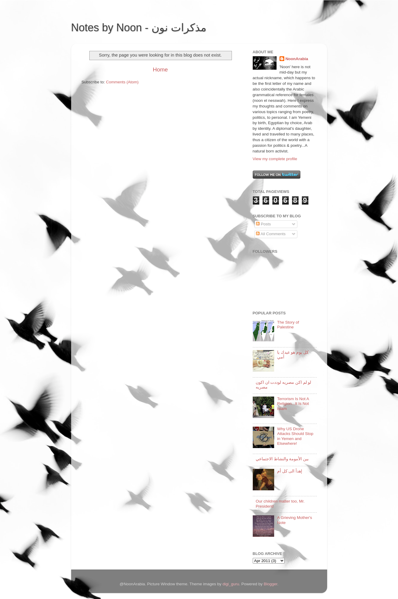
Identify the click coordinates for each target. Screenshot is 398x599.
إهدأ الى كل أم (289, 471)
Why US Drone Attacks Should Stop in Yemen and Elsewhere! (295, 436)
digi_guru (231, 584)
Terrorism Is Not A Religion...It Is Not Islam (293, 404)
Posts (263, 224)
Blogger (270, 584)
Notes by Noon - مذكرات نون (138, 27)
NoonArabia (296, 59)
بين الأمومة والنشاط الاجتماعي (282, 459)
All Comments (270, 234)
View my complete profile (275, 159)
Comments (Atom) (122, 82)
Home (160, 69)
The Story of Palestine (288, 324)
